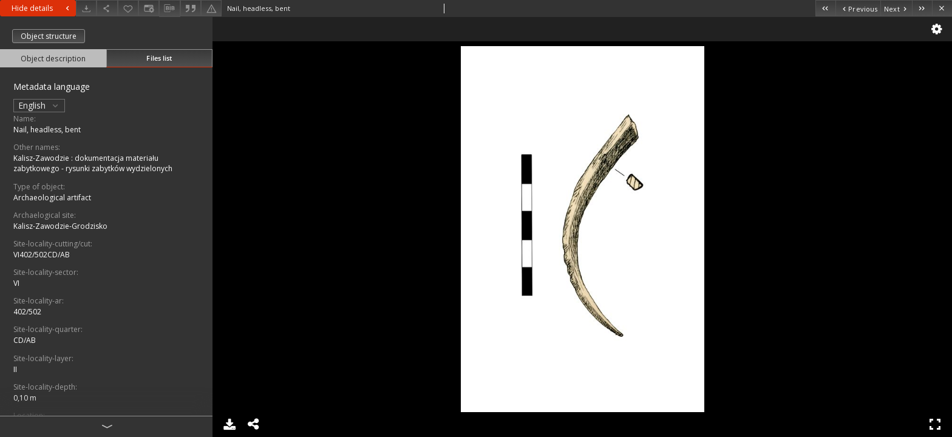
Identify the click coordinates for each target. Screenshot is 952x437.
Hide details (42, 8)
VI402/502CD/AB (41, 254)
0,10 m (24, 398)
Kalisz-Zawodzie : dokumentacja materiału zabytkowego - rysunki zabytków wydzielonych (92, 163)
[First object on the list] (825, 8)
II (15, 369)
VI (16, 283)
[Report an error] (211, 8)
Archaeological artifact (52, 197)
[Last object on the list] (922, 8)
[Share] (107, 8)
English (39, 105)
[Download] (86, 8)
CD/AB (24, 340)
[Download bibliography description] (169, 8)
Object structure (48, 36)
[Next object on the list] (896, 8)
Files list (159, 58)
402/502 (27, 312)
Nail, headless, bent (47, 129)
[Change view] (148, 8)
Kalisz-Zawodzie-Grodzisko (60, 226)
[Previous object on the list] (857, 8)
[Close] (942, 8)
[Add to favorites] (128, 8)
